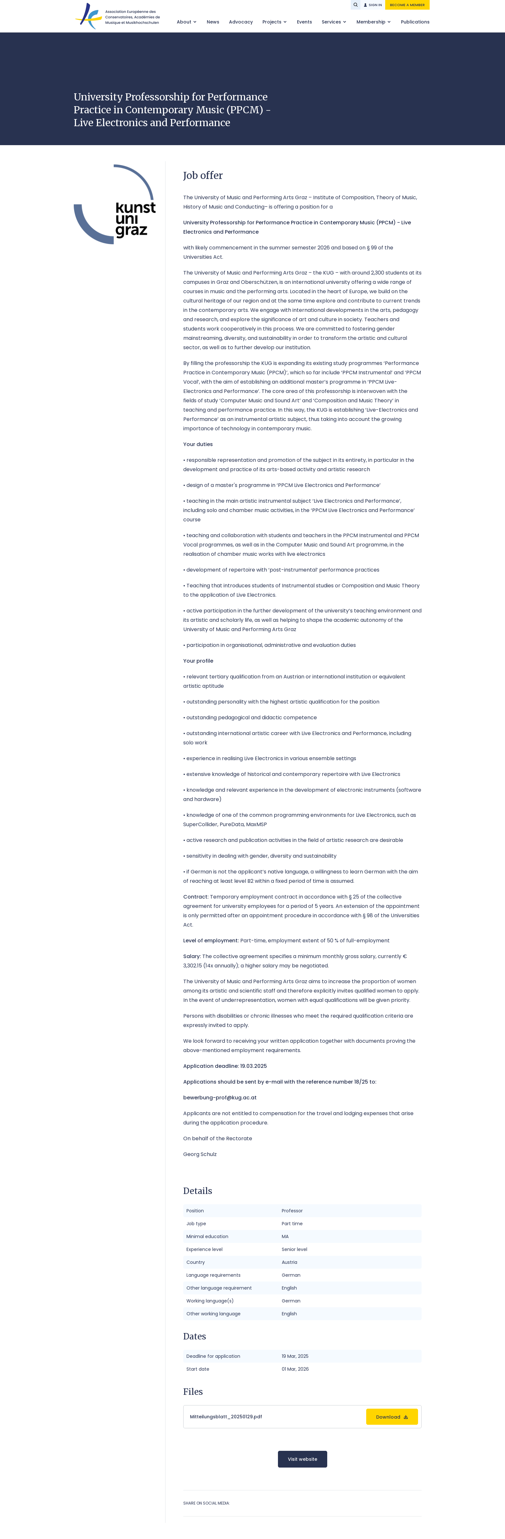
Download (388, 1417)
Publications (415, 22)
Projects (272, 22)
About (185, 22)
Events (304, 22)
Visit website (302, 1459)
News (213, 22)
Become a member (407, 4)
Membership (372, 22)
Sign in (375, 4)
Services (332, 22)
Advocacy (241, 22)
